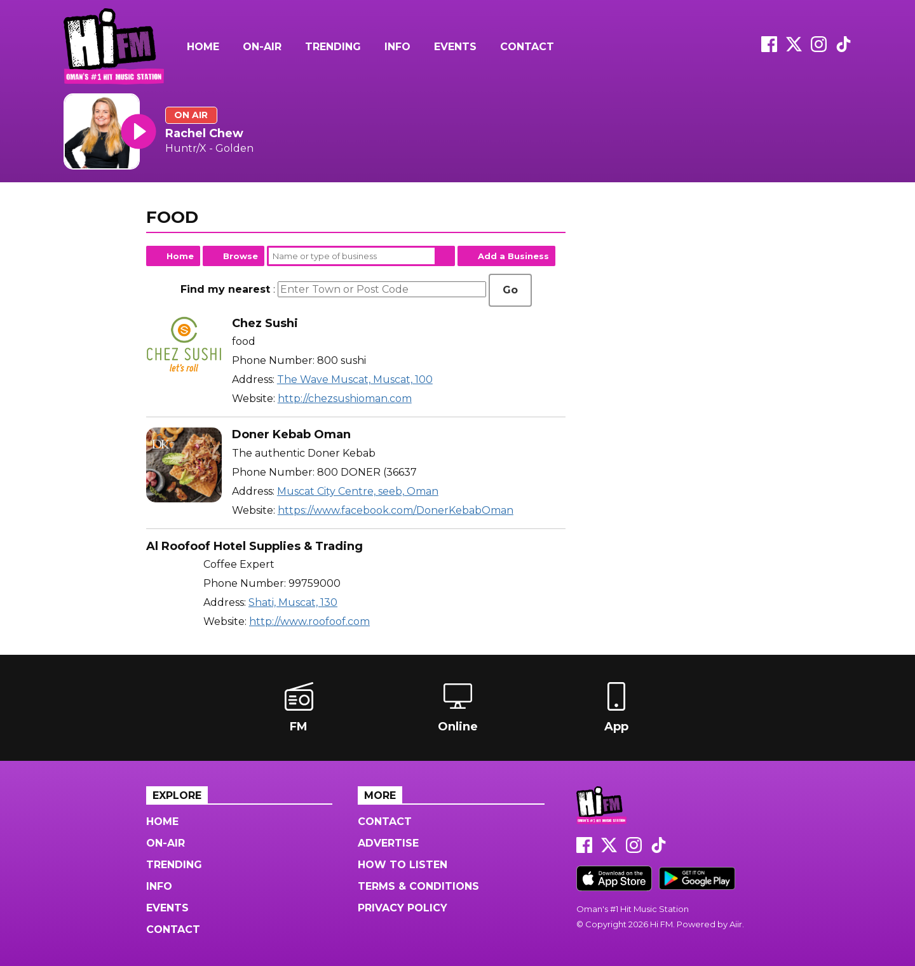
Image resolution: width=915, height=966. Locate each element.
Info (397, 47)
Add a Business (513, 256)
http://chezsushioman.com (345, 398)
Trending (333, 47)
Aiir (735, 924)
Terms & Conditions (418, 886)
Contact (527, 47)
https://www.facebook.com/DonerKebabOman (395, 510)
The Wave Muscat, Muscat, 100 (355, 379)
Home (203, 47)
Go (510, 290)
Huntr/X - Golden (209, 148)
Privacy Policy (402, 908)
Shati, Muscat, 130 (292, 602)
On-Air (262, 47)
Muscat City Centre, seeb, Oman (357, 491)
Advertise (388, 843)
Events (455, 47)
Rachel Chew (204, 133)
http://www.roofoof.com (309, 621)
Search (445, 256)
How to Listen (402, 865)
